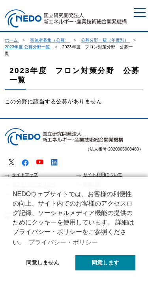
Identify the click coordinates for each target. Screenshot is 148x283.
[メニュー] (140, 12)
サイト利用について (102, 174)
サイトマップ (25, 174)
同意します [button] (105, 262)
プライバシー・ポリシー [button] (63, 242)
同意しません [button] (42, 262)
